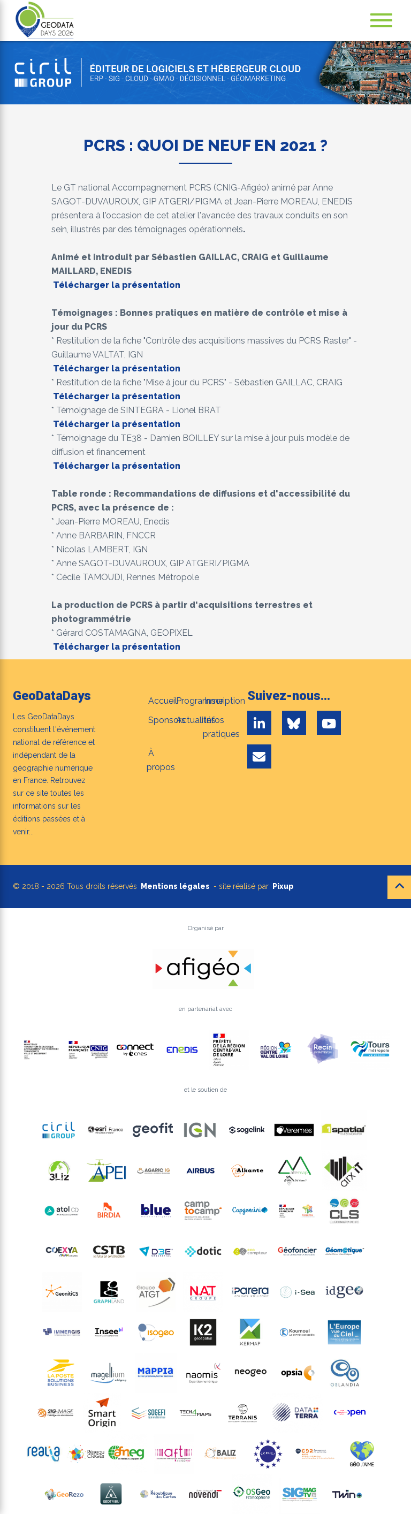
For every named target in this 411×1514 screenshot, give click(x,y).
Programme (199, 701)
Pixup (283, 886)
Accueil (162, 701)
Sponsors (167, 720)
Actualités (196, 720)
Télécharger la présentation (116, 285)
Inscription (224, 701)
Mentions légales (175, 886)
